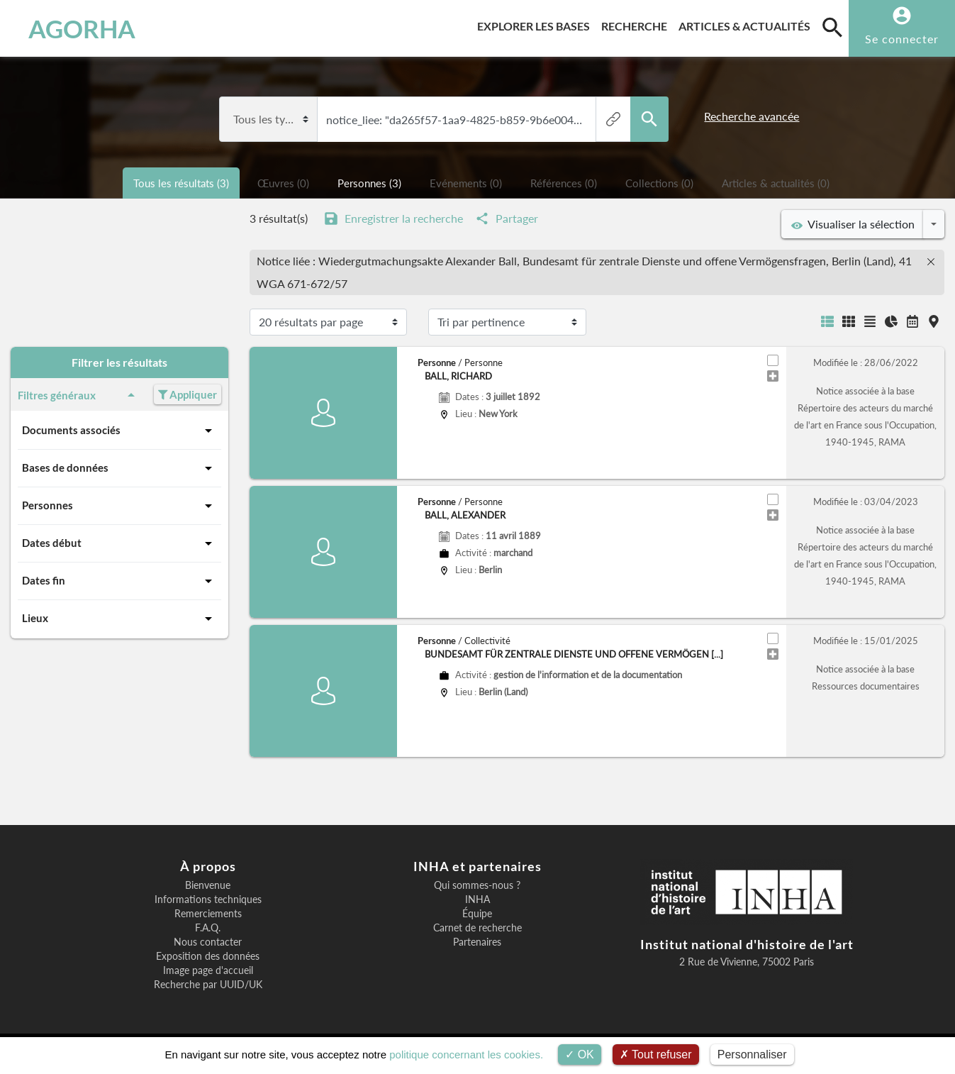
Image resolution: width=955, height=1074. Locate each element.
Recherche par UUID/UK (208, 984)
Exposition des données (207, 956)
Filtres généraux (79, 395)
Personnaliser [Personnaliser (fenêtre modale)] (752, 1054)
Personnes (119, 505)
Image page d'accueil (208, 970)
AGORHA (81, 28)
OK (579, 1054)
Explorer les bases (536, 24)
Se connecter (902, 38)
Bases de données (119, 468)
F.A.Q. (207, 927)
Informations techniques (208, 899)
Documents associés (119, 430)
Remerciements (208, 913)
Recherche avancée (751, 116)
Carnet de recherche (477, 927)
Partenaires (477, 942)
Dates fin (119, 580)
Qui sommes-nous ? (477, 885)
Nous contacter (208, 942)
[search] (832, 27)
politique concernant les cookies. (466, 1054)
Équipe (477, 913)
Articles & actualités (747, 24)
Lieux (119, 618)
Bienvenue (207, 885)
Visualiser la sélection (853, 224)
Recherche (637, 24)
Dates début (119, 543)
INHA (477, 899)
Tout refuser (656, 1054)
